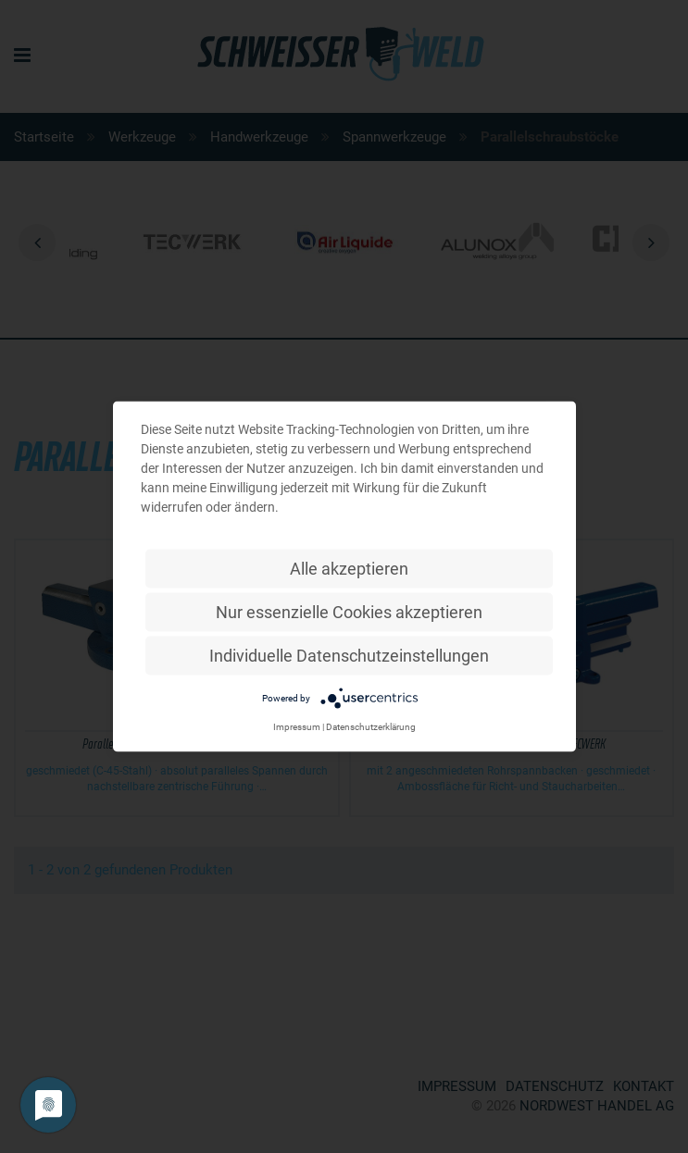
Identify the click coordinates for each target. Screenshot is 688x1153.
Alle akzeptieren (349, 568)
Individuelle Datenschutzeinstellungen (349, 655)
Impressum (296, 727)
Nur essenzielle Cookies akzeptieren (349, 612)
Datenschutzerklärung (371, 727)
